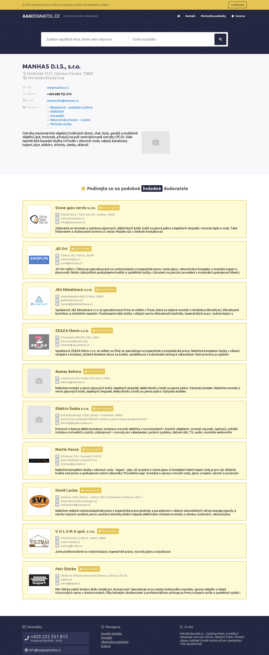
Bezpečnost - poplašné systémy (71, 107)
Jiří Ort (61, 248)
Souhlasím (237, 4)
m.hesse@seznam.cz (73, 463)
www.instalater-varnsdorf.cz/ (79, 460)
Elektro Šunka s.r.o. (72, 408)
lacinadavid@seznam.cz (75, 504)
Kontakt (190, 16)
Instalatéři (57, 115)
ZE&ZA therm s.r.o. (72, 330)
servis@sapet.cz (70, 583)
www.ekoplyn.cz (71, 259)
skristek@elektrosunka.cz (77, 423)
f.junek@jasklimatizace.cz (77, 304)
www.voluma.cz (70, 542)
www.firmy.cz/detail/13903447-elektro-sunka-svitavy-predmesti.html (104, 419)
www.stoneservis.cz (73, 218)
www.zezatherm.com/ (74, 341)
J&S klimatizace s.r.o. (73, 289)
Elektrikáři (57, 111)
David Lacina (66, 490)
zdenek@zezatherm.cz (75, 345)
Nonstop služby (61, 124)
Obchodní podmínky (213, 16)
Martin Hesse (67, 449)
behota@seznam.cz (73, 382)
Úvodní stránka (111, 633)
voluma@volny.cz (71, 545)
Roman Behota (68, 371)
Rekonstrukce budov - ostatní (70, 120)
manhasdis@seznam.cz (63, 100)
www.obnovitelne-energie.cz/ (79, 501)
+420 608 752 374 (59, 94)
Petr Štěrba (65, 569)
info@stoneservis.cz (73, 222)
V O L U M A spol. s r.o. (75, 531)
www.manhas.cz (58, 87)
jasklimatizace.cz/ (72, 300)
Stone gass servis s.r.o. (75, 208)
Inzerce (238, 16)
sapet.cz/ (66, 579)
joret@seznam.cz (71, 263)
